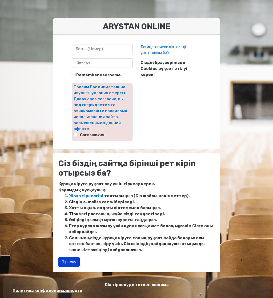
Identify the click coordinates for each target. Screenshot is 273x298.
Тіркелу (69, 261)
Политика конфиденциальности (47, 290)
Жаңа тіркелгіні (86, 195)
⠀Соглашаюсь (91, 135)
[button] (154, 74)
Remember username (98, 75)
